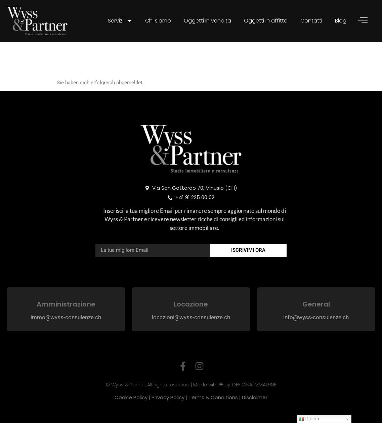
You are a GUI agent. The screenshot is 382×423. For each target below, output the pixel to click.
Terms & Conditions (213, 397)
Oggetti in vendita (207, 21)
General (316, 304)
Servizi (120, 21)
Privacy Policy (168, 397)
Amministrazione (66, 304)
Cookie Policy (131, 397)
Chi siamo (158, 21)
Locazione (191, 304)
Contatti (311, 21)
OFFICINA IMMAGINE (254, 384)
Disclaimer (254, 397)
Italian (309, 419)
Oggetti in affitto (266, 21)
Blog (340, 21)
